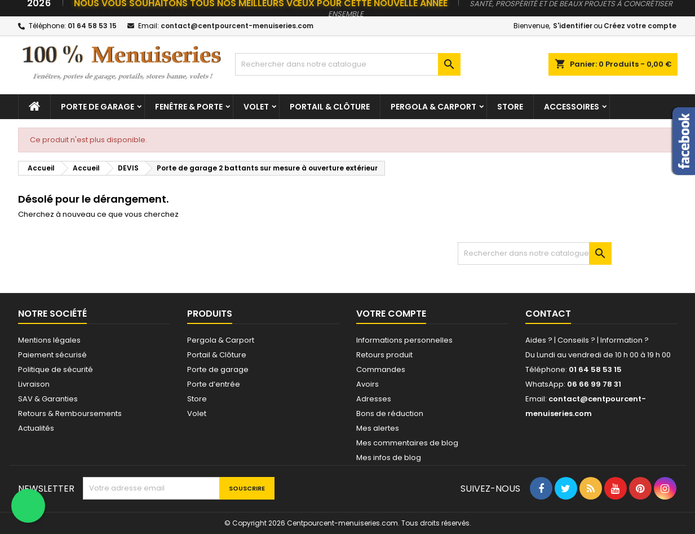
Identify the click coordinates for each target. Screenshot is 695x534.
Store (510, 106)
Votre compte (391, 313)
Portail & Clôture (330, 106)
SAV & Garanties (48, 398)
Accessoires (571, 106)
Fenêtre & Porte (189, 106)
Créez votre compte (640, 25)
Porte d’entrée (213, 384)
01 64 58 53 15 (92, 25)
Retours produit (384, 354)
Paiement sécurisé (52, 354)
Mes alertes (377, 428)
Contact (548, 313)
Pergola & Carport (433, 106)
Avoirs (367, 384)
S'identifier (572, 25)
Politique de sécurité (55, 369)
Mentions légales (49, 340)
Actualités (36, 428)
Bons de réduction (389, 413)
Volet (256, 106)
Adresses (373, 398)
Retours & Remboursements (70, 413)
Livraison (34, 384)
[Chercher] (348, 64)
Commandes (380, 369)
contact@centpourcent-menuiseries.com (237, 25)
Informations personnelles (404, 340)
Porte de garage (97, 106)
